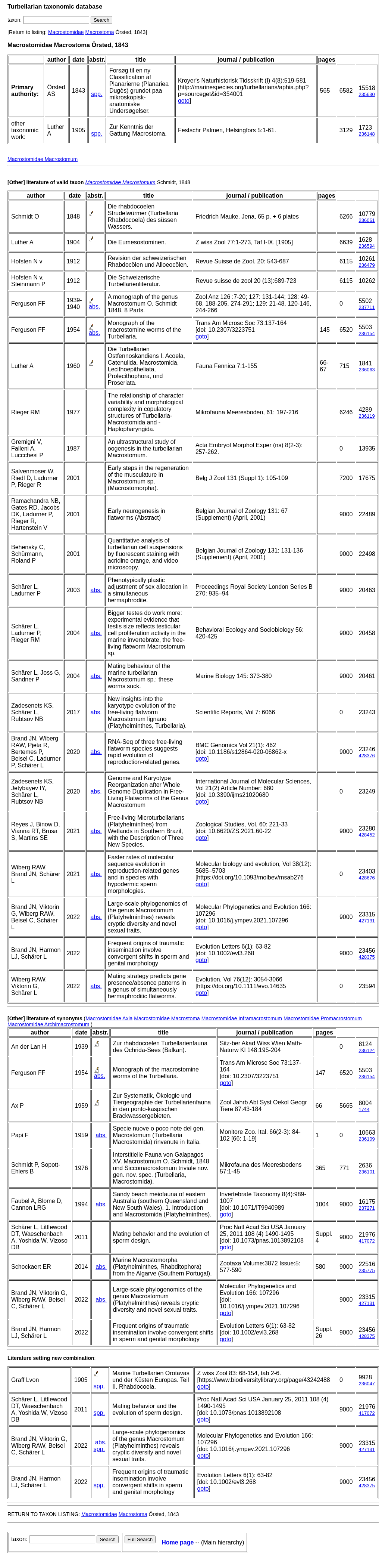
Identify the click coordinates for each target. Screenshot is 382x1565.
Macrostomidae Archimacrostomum (48, 1024)
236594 (366, 246)
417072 (366, 1241)
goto (184, 101)
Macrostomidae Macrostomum (42, 159)
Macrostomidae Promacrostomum (323, 1018)
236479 (366, 265)
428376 (366, 755)
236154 (366, 333)
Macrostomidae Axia (108, 1018)
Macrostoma (99, 32)
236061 (366, 220)
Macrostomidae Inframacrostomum (241, 1018)
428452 (366, 835)
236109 (366, 1139)
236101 (366, 1172)
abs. (94, 306)
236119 (366, 416)
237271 (366, 1208)
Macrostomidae (66, 32)
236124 (366, 1050)
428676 (366, 878)
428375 (366, 957)
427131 (366, 921)
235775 (366, 1270)
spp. (96, 94)
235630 (366, 94)
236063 (366, 369)
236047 (366, 1383)
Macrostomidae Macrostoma (167, 1018)
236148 (366, 134)
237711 (366, 307)
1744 (363, 1109)
